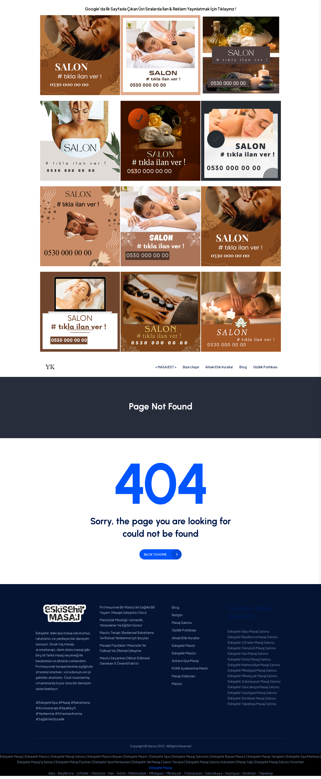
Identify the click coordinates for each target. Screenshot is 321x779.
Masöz (177, 683)
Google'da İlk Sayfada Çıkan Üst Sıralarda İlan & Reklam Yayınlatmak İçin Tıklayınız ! (160, 8)
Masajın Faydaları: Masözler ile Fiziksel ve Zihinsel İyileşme (123, 648)
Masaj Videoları (183, 676)
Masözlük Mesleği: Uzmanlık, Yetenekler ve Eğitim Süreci (122, 622)
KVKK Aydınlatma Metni (190, 668)
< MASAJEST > (166, 367)
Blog (243, 367)
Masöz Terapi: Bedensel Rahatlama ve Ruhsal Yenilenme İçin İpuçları (127, 635)
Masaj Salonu (182, 622)
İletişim (177, 615)
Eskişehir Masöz (184, 653)
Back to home (155, 554)
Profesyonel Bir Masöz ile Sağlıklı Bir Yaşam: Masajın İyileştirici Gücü (127, 610)
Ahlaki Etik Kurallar (219, 367)
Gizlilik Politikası (265, 367)
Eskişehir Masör (183, 645)
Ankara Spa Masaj (185, 660)
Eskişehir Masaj (160, 767)
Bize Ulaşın (191, 367)
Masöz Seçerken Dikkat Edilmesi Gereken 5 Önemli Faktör (125, 660)
